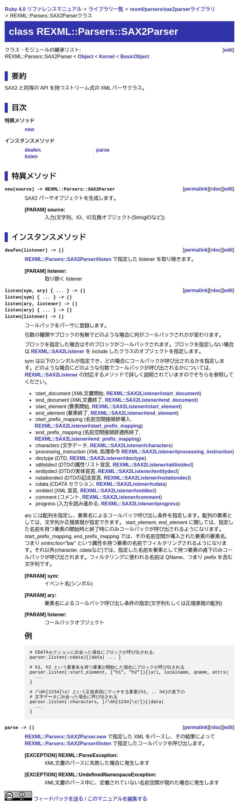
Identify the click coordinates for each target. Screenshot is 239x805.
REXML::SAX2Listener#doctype (106, 458)
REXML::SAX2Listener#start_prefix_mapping (88, 426)
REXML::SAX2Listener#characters (130, 445)
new (29, 129)
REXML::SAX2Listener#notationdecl (147, 478)
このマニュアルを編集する (117, 799)
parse (103, 150)
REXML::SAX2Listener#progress (139, 503)
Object (85, 56)
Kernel (107, 56)
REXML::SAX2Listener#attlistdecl (152, 464)
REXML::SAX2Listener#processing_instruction (176, 451)
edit (228, 50)
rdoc (215, 189)
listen (31, 156)
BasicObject (134, 56)
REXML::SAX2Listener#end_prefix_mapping (87, 439)
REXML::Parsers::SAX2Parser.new (65, 736)
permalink (196, 189)
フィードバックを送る (58, 799)
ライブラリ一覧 (105, 9)
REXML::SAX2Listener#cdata (130, 484)
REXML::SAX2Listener (57, 351)
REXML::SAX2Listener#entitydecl (137, 471)
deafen (33, 150)
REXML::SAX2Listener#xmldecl (117, 490)
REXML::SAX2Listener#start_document (153, 393)
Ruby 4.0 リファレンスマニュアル (43, 9)
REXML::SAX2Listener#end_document (150, 400)
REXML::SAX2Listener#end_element (134, 413)
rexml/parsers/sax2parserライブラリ (172, 9)
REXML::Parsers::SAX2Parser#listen (68, 259)
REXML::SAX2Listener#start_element (136, 406)
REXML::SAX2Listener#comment (121, 497)
